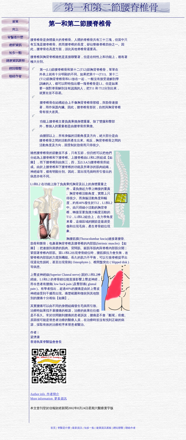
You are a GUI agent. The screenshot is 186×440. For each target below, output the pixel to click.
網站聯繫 (118, 427)
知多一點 (89, 427)
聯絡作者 (130, 427)
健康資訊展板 (103, 427)
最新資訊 (77, 427)
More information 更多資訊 (48, 398)
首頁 (53, 427)
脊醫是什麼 (64, 427)
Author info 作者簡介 (44, 394)
